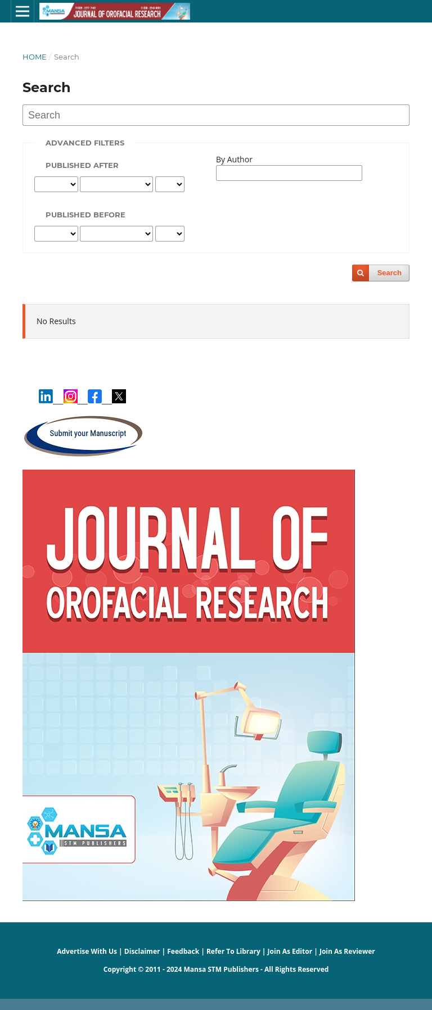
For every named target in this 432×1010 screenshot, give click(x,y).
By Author (234, 159)
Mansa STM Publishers (220, 969)
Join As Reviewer (347, 951)
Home (34, 56)
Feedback (183, 951)
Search (389, 273)
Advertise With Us (87, 951)
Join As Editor (290, 951)
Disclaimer (142, 951)
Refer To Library (233, 951)
